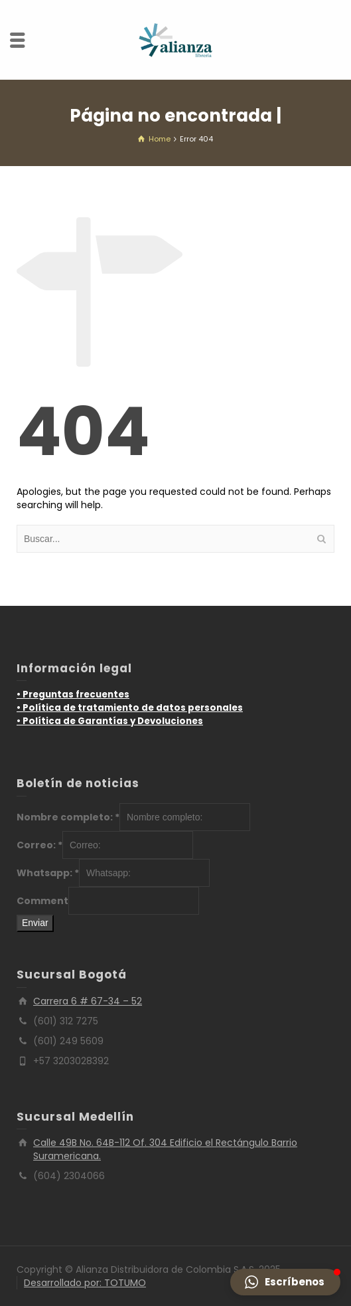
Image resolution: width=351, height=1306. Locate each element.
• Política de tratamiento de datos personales (130, 707)
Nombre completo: (68, 817)
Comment (42, 900)
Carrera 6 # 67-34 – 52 (87, 1001)
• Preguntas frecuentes (73, 694)
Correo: (39, 845)
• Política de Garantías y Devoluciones (110, 721)
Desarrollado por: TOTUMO (85, 1282)
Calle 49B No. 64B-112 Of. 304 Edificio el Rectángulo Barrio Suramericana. (165, 1149)
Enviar (35, 922)
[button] (285, 1282)
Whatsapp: (48, 873)
